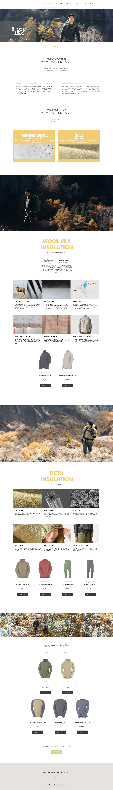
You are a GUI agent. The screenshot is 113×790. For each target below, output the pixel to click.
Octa (69, 3)
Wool (62, 3)
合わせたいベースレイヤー (81, 3)
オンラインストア (94, 3)
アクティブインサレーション (50, 3)
